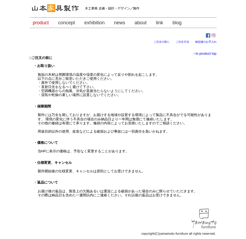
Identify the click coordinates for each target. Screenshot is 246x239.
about (141, 22)
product (41, 22)
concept (66, 22)
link (159, 22)
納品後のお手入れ (206, 41)
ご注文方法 (185, 41)
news (119, 22)
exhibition (94, 22)
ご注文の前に (164, 41)
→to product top (204, 53)
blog (177, 22)
